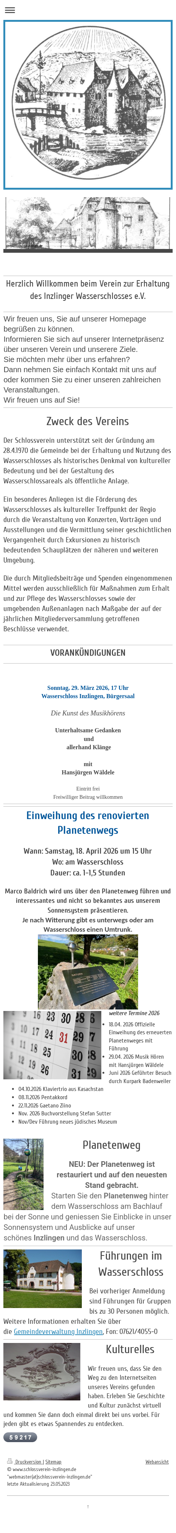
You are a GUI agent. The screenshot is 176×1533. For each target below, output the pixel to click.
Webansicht (157, 1462)
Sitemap (53, 1462)
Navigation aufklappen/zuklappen (88, 10)
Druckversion (25, 1462)
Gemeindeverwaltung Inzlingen (58, 1331)
